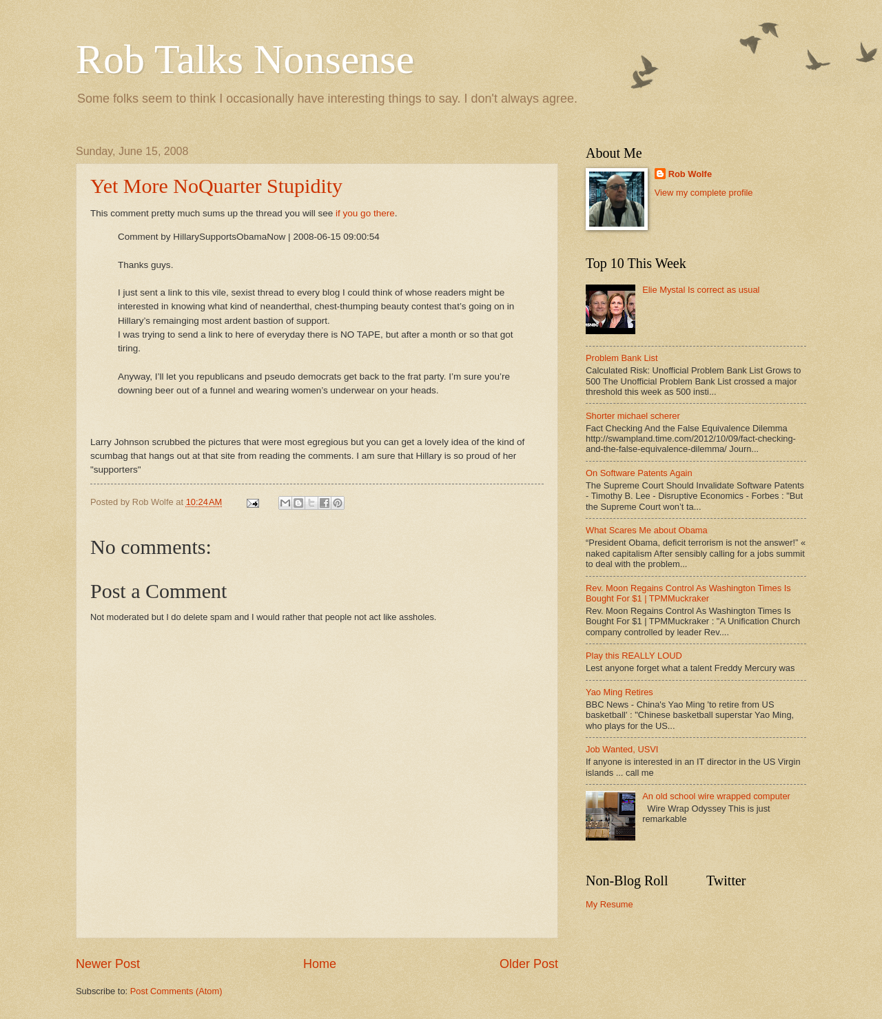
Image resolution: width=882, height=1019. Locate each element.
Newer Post (108, 964)
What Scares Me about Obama (647, 530)
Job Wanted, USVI (622, 749)
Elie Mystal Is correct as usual (700, 290)
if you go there (365, 213)
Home (319, 964)
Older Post (529, 964)
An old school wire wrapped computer (716, 796)
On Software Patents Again (639, 473)
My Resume (609, 904)
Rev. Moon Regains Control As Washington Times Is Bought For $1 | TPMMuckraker (688, 593)
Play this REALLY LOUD (634, 655)
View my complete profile (704, 192)
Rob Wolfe (690, 174)
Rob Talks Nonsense (245, 59)
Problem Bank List (621, 358)
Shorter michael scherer (633, 416)
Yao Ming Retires (619, 692)
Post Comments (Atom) (176, 991)
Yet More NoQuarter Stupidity (216, 185)
